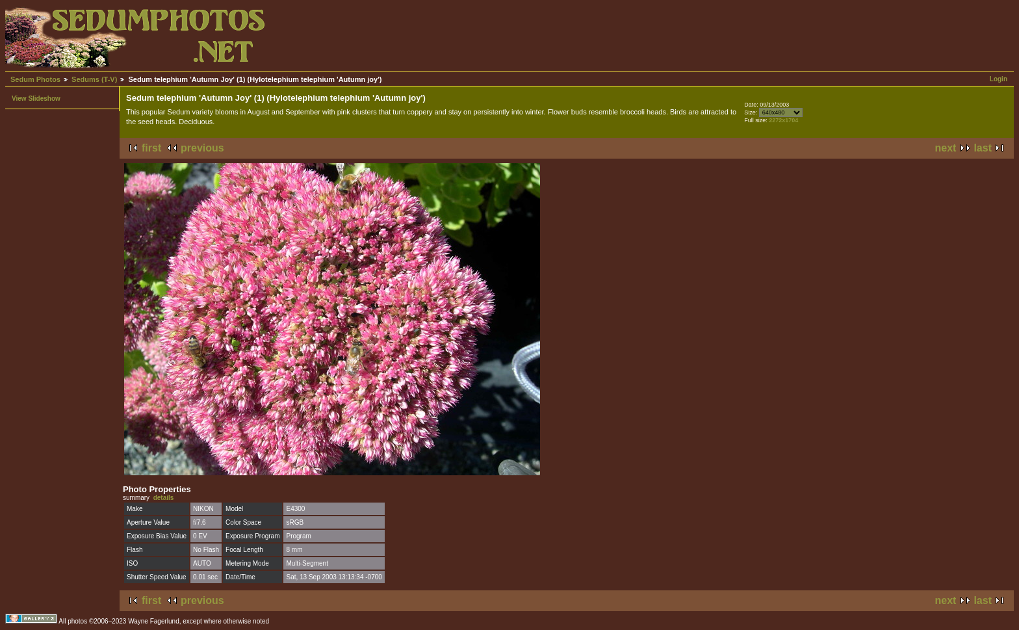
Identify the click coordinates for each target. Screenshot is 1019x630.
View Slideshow (36, 98)
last (983, 147)
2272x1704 (783, 120)
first (151, 147)
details (163, 497)
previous (202, 147)
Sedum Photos (35, 79)
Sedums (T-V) (94, 79)
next (946, 147)
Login (998, 79)
